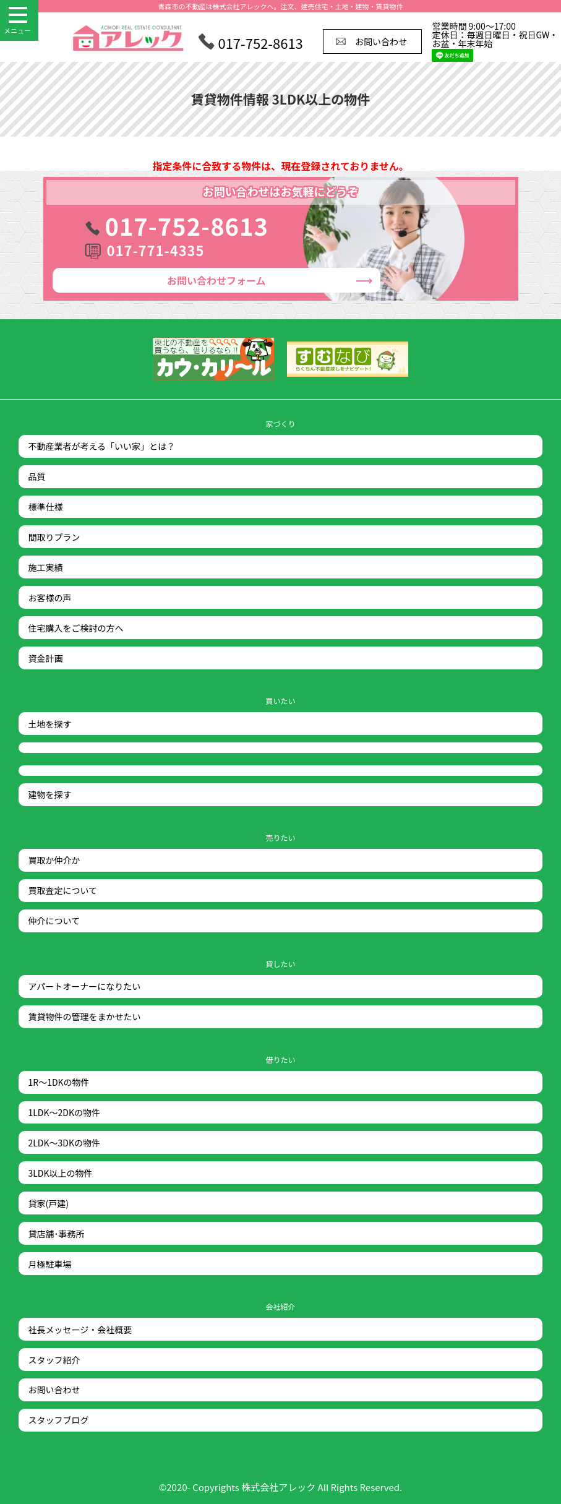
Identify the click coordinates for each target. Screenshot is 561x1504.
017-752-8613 (186, 225)
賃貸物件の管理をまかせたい (84, 1016)
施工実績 (45, 567)
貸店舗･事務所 (56, 1233)
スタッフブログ (58, 1420)
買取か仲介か (54, 860)
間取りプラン (54, 537)
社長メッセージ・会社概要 (80, 1329)
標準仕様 (45, 507)
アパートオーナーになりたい (84, 986)
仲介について (54, 920)
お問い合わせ (216, 280)
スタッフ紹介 (54, 1360)
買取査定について (62, 890)
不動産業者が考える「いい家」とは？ (101, 446)
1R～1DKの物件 (58, 1082)
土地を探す (49, 724)
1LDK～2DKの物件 (64, 1112)
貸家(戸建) (48, 1203)
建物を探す (49, 794)
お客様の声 (49, 597)
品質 (36, 476)
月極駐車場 (49, 1264)
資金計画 (45, 658)
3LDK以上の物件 (60, 1173)
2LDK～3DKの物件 (64, 1143)
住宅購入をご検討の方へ (75, 628)
